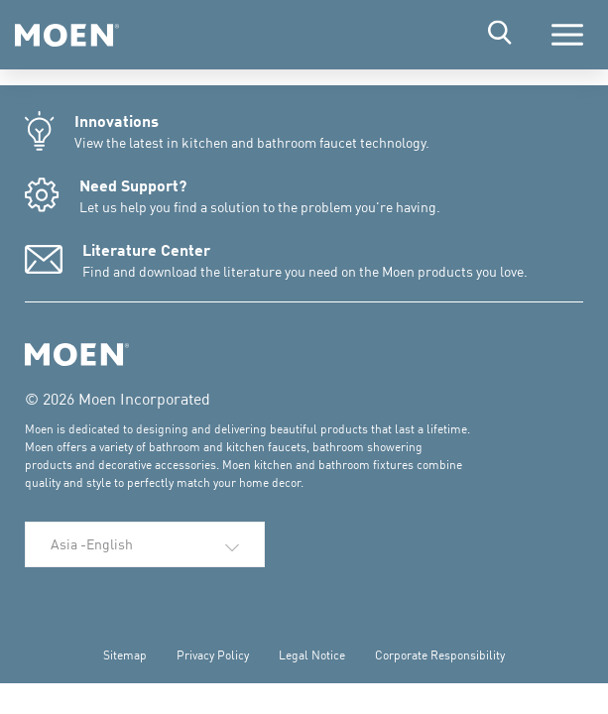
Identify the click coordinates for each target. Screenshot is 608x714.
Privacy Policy (213, 655)
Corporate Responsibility (440, 655)
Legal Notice (312, 655)
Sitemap (125, 655)
